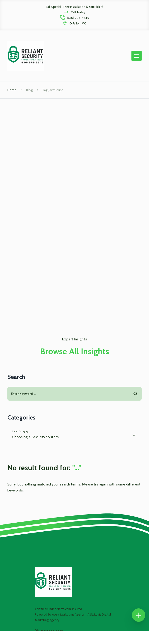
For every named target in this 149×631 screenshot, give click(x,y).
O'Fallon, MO (78, 23)
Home (11, 90)
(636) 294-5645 (78, 18)
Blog (29, 90)
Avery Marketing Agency (68, 614)
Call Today (78, 12)
